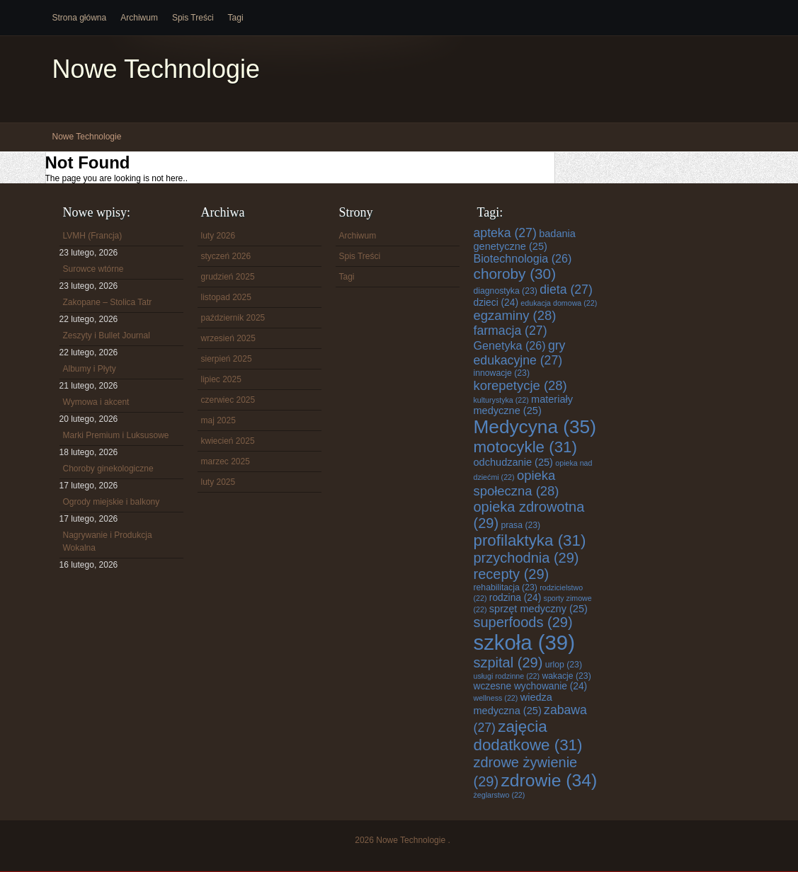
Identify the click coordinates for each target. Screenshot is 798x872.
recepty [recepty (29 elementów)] (511, 574)
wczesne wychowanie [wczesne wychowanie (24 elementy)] (531, 686)
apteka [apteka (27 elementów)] (505, 233)
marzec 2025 (225, 461)
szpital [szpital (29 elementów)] (508, 662)
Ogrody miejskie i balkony (111, 502)
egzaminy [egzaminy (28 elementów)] (515, 315)
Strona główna (79, 18)
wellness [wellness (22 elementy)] (496, 698)
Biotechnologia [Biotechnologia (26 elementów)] (523, 258)
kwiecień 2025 (228, 441)
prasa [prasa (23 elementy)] (520, 525)
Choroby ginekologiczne (108, 469)
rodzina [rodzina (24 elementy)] (515, 597)
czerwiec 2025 (228, 400)
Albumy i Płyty (89, 369)
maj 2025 (218, 420)
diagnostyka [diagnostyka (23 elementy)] (505, 291)
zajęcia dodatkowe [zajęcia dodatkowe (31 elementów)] (528, 736)
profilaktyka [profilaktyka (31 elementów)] (530, 540)
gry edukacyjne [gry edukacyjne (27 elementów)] (520, 352)
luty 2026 (218, 236)
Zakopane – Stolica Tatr (107, 302)
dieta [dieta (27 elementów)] (566, 289)
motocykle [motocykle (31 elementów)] (525, 447)
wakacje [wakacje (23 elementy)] (566, 676)
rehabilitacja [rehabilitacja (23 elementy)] (505, 587)
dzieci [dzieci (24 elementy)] (496, 302)
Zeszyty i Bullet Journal (106, 335)
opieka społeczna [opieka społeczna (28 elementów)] (516, 483)
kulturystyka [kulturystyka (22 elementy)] (501, 400)
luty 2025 (218, 482)
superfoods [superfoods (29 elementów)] (523, 622)
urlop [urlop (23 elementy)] (563, 665)
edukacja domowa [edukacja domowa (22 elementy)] (558, 303)
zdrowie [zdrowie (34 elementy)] (549, 780)
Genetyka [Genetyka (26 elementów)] (510, 345)
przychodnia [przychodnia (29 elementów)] (526, 558)
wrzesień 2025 (228, 338)
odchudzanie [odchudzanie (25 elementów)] (513, 462)
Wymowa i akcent (96, 402)
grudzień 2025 (228, 277)
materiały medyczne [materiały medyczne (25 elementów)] (524, 405)
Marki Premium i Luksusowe (116, 435)
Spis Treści (193, 18)
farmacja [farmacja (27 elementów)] (510, 330)
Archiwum (139, 18)
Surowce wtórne (93, 269)
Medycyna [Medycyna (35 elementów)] (535, 426)
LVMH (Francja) (92, 236)
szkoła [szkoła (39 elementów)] (524, 642)
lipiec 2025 (221, 379)
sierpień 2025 (226, 359)
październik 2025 (233, 318)
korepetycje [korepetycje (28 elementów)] (520, 385)
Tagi (236, 18)
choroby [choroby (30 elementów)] (515, 273)
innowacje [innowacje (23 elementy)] (502, 373)
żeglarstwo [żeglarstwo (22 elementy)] (499, 795)
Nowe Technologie (156, 69)
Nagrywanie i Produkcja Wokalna (107, 541)
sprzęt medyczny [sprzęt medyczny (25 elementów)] (538, 608)
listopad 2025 (226, 297)
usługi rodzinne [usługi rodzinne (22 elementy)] (507, 676)
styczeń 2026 (226, 256)
